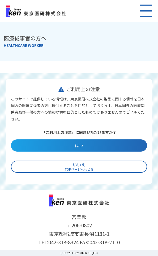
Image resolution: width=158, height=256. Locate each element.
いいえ (79, 166)
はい (79, 145)
